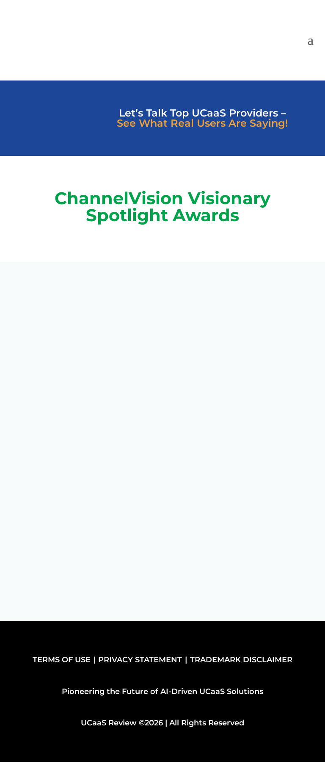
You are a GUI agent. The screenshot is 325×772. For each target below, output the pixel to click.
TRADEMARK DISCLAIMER (241, 659)
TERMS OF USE (62, 659)
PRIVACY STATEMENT (140, 659)
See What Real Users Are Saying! (202, 123)
